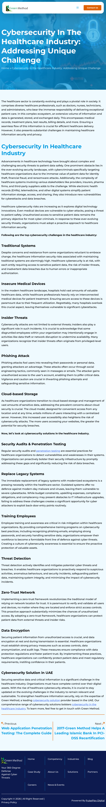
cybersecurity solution (46, 700)
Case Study (34, 772)
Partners (93, 772)
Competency (55, 759)
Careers (32, 785)
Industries (73, 759)
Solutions (73, 772)
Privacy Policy (9, 802)
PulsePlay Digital (95, 800)
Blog (90, 759)
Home (5, 68)
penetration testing (48, 450)
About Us (53, 772)
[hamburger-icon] (77, 6)
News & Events (56, 785)
